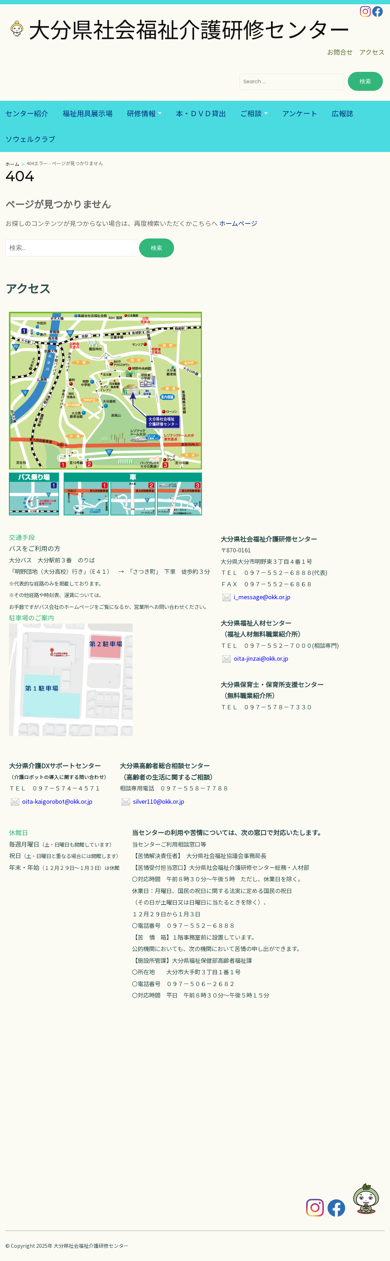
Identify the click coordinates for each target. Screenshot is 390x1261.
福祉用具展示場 (88, 113)
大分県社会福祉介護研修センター (189, 28)
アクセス (372, 51)
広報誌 (342, 113)
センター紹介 (26, 113)
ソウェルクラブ (30, 139)
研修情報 (141, 113)
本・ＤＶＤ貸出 (201, 113)
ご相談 (251, 113)
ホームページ (238, 223)
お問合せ (340, 51)
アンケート (299, 113)
